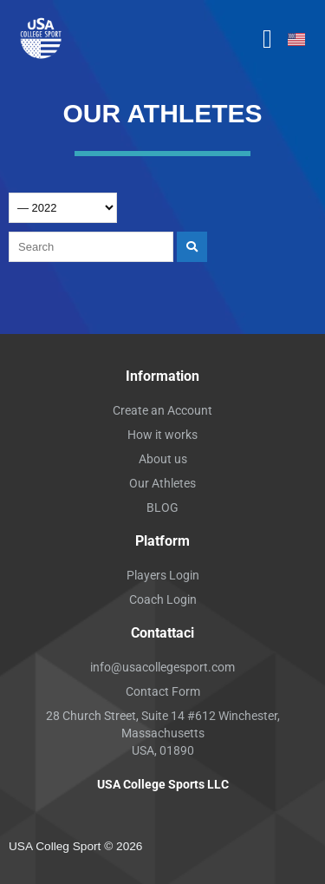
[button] (268, 39)
